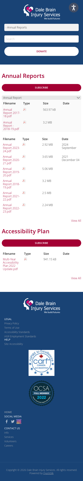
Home (8, 412)
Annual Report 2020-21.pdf (11, 160)
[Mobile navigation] (41, 27)
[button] (75, 39)
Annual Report (12, 98)
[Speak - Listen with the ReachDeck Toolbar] (74, 7)
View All (76, 221)
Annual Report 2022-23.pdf (11, 208)
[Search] (41, 39)
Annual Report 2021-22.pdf (11, 196)
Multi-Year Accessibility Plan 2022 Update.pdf (11, 264)
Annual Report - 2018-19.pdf (11, 125)
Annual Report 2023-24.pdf (11, 148)
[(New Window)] (41, 393)
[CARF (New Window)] (41, 363)
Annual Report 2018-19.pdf (11, 184)
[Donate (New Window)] (41, 51)
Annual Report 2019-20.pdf (11, 172)
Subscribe (41, 87)
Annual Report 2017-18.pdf (11, 113)
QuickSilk (48, 473)
